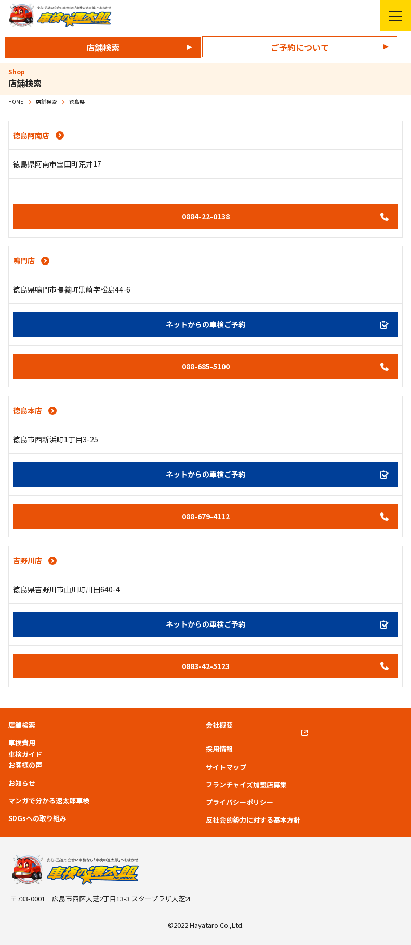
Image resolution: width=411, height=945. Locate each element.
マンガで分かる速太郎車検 (48, 800)
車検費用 (21, 742)
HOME (15, 101)
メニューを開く (391, 15)
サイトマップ (226, 767)
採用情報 (219, 749)
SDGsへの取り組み (37, 818)
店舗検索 (103, 47)
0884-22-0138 (206, 216)
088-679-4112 (206, 516)
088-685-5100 (206, 366)
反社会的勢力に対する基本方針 (253, 820)
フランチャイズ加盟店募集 (246, 784)
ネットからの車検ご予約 (206, 324)
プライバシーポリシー (239, 802)
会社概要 (219, 725)
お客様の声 (25, 765)
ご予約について (300, 47)
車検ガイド (25, 754)
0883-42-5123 (206, 666)
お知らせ (21, 783)
